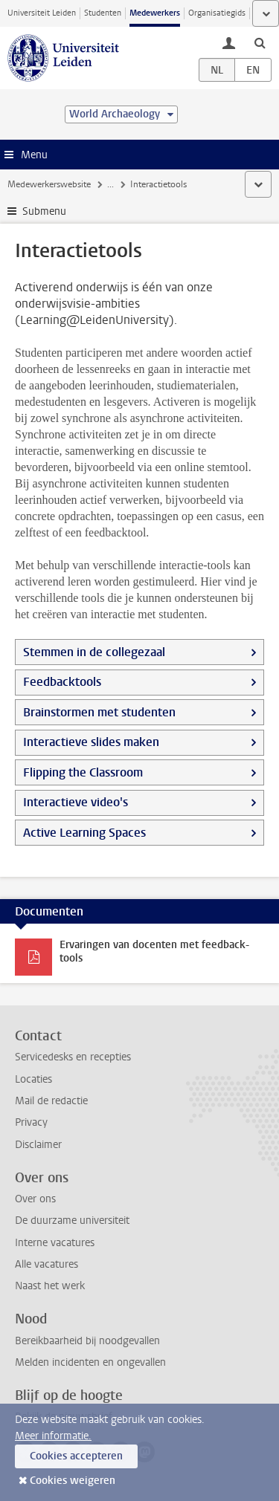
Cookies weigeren (72, 1481)
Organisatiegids (217, 13)
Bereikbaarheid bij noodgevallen (87, 1341)
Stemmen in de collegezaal (94, 652)
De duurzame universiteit (72, 1220)
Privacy (31, 1122)
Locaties (33, 1079)
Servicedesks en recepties (73, 1057)
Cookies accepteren (76, 1456)
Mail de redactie (51, 1101)
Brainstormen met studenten (99, 712)
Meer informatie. (53, 1436)
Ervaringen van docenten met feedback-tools (154, 951)
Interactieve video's (75, 802)
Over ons (35, 1199)
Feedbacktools (62, 682)
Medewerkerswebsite (49, 184)
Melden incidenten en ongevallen (90, 1362)
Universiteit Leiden (41, 13)
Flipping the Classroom (83, 772)
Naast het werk (50, 1286)
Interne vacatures (54, 1243)
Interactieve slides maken (91, 742)
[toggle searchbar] (260, 42)
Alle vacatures (46, 1264)
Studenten (102, 13)
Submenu (44, 211)
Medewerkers (154, 13)
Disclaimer (38, 1145)
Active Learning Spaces (84, 832)
